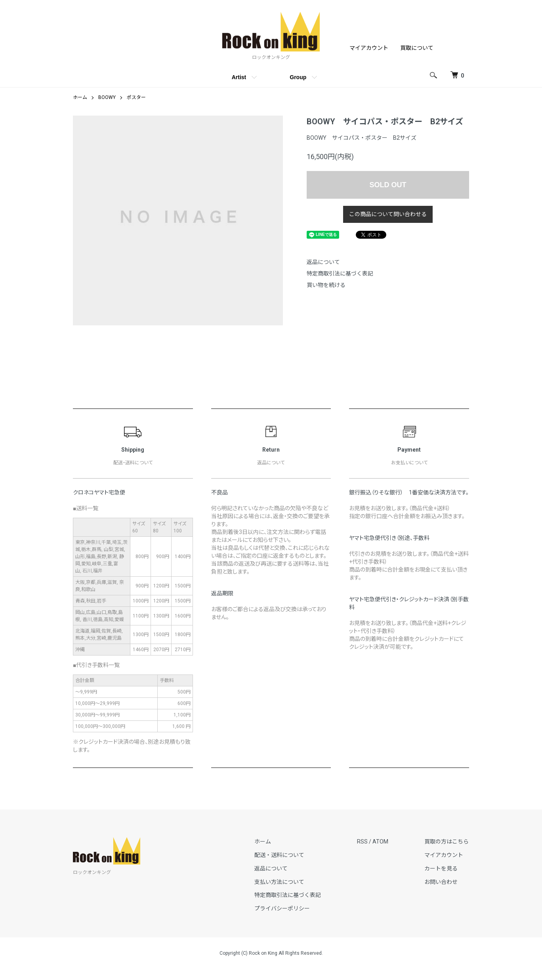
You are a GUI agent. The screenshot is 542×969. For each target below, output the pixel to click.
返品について (323, 262)
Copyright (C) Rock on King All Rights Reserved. (271, 953)
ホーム (80, 97)
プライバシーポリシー (283, 908)
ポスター (136, 97)
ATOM (381, 841)
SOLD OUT (388, 185)
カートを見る (441, 868)
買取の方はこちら (447, 841)
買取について (416, 48)
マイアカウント (368, 48)
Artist (239, 77)
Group (298, 77)
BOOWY (107, 97)
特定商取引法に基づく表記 (340, 273)
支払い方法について (280, 881)
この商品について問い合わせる (388, 214)
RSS (363, 841)
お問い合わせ (441, 881)
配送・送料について (280, 855)
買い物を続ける (326, 285)
